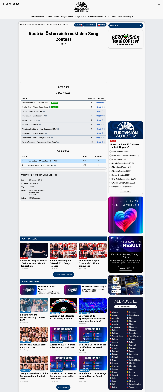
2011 (78, 25)
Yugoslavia (132, 387)
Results (52, 17)
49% (84, 165)
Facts (114, 17)
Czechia (114, 348)
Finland (114, 357)
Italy (112, 384)
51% (84, 161)
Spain (130, 369)
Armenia (114, 318)
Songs (67, 17)
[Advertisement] (9, 56)
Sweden (131, 372)
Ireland (113, 378)
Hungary (114, 372)
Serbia (130, 357)
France (113, 360)
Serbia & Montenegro (134, 360)
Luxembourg (133, 315)
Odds (107, 17)
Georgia (114, 363)
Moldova (131, 321)
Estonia (114, 354)
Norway (131, 339)
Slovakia (131, 363)
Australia (114, 321)
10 (92, 142)
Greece (114, 369)
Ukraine (131, 381)
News (37, 17)
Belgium (114, 333)
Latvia (113, 387)
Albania (114, 312)
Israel (113, 381)
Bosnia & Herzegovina (117, 336)
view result (126, 191)
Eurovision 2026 (125, 203)
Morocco (131, 330)
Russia (130, 351)
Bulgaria (114, 339)
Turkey (130, 378)
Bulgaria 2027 (80, 17)
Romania (131, 348)
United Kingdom (134, 384)
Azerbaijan (115, 327)
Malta (130, 318)
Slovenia (131, 366)
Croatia (114, 342)
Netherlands (132, 333)
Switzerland (132, 375)
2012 (36, 24)
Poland (130, 342)
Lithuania (131, 312)
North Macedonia (134, 336)
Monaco (131, 324)
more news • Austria (63, 273)
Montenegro (133, 327)
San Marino (132, 354)
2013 (101, 25)
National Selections (26, 24)
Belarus (114, 330)
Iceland (114, 375)
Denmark (114, 351)
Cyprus (114, 345)
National (95, 17)
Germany (114, 366)
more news (63, 383)
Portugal (131, 345)
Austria (114, 324)
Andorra (114, 315)
